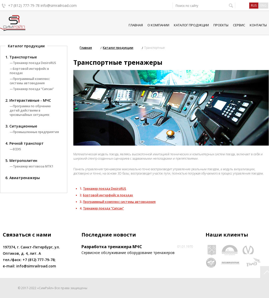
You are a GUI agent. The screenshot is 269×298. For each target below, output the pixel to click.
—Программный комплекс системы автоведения (30, 81)
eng (263, 5)
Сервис (239, 25)
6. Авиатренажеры (22, 177)
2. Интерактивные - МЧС (28, 100)
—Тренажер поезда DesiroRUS (33, 63)
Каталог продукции (191, 25)
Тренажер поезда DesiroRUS (104, 188)
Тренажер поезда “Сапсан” (103, 208)
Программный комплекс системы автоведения (119, 202)
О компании (158, 25)
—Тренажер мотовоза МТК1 (31, 166)
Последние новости (108, 234)
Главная (136, 25)
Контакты (258, 25)
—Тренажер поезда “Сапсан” (32, 89)
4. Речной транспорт (24, 143)
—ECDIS (15, 149)
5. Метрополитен (21, 160)
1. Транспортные (21, 57)
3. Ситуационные (21, 126)
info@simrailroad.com (59, 5)
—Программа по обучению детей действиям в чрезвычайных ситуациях (30, 110)
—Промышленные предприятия (34, 132)
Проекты (220, 25)
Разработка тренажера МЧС (111, 246)
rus (254, 5)
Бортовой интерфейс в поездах (108, 195)
